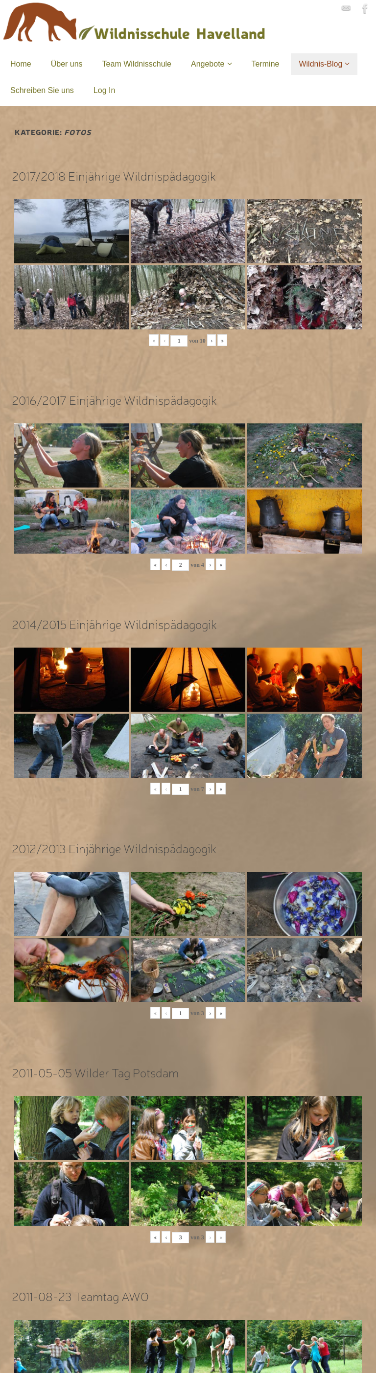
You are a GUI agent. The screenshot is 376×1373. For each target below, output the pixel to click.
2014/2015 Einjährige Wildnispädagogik (114, 624)
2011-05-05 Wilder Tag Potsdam (95, 1072)
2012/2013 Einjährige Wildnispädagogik (114, 848)
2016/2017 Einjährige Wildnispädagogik (114, 400)
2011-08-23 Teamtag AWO (80, 1296)
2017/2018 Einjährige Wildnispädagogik (114, 175)
